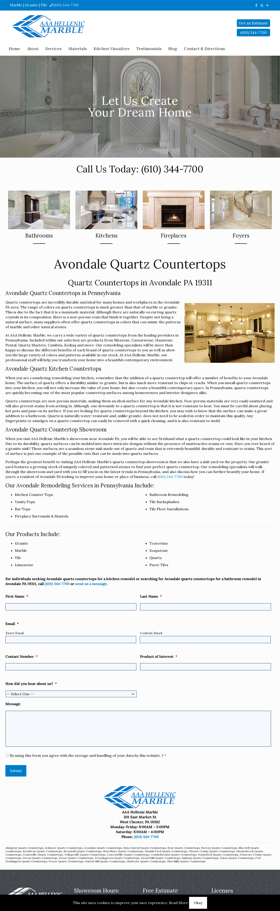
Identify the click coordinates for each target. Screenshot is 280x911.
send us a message (91, 583)
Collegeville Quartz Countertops (85, 854)
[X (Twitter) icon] (262, 5)
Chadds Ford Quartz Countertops (166, 851)
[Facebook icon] (256, 5)
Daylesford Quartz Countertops (218, 854)
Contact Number (21, 656)
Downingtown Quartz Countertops (117, 858)
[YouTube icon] (267, 5)
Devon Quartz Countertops (40, 858)
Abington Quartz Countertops (24, 847)
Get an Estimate (253, 23)
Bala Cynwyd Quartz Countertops (145, 847)
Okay (198, 902)
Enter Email (15, 633)
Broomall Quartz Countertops (82, 851)
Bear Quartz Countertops (183, 847)
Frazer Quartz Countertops (66, 861)
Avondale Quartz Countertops (103, 847)
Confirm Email (151, 633)
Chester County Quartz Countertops (212, 851)
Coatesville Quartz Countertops (43, 854)
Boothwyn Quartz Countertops (42, 851)
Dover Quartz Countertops (76, 858)
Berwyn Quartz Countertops (219, 847)
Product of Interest (158, 656)
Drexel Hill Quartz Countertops (161, 858)
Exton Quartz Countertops (237, 858)
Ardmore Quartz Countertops (64, 847)
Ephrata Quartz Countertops (200, 858)
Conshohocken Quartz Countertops (173, 854)
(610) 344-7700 (172, 169)
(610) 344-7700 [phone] (66, 5)
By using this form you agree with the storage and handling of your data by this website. (88, 755)
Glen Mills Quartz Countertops (186, 861)
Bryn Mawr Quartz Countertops (123, 851)
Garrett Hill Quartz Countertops (105, 861)
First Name (16, 596)
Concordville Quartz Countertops (128, 854)
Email (12, 623)
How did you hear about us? (31, 683)
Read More (178, 902)
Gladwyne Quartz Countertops (146, 861)
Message (12, 704)
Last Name (151, 596)
